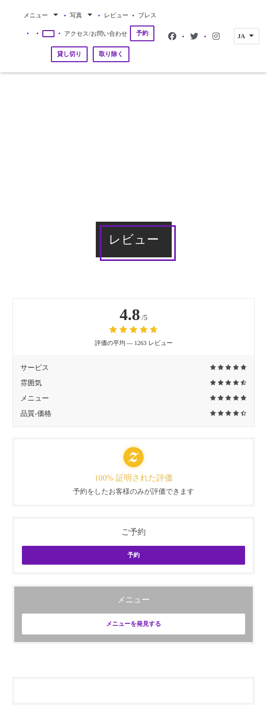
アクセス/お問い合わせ (95, 33)
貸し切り (69, 54)
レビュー (116, 15)
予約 (142, 33)
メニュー (41, 15)
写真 (82, 15)
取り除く (111, 54)
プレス (147, 15)
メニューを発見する (133, 623)
